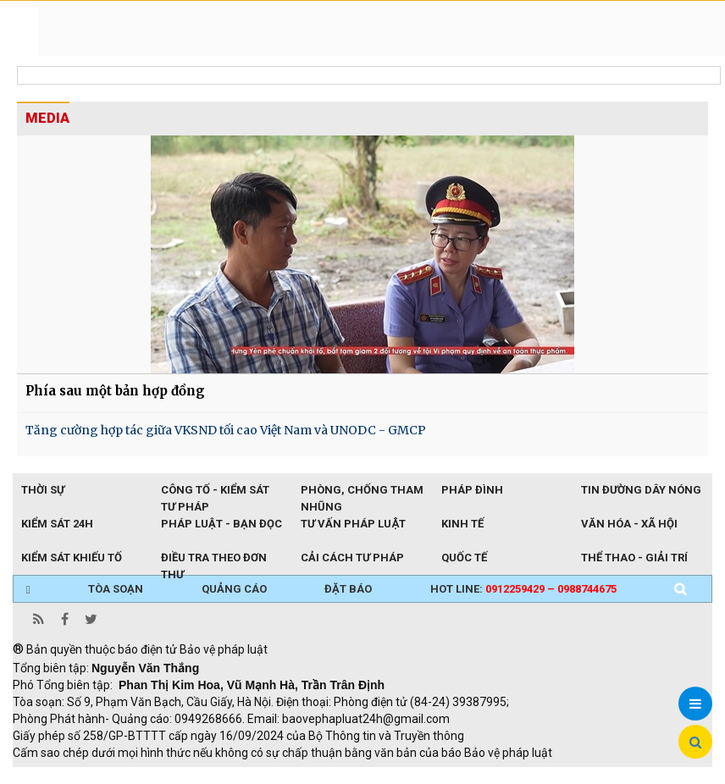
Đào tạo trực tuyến (432, 775)
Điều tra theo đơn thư (214, 558)
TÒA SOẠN (115, 588)
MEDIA (47, 118)
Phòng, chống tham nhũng (362, 491)
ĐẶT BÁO (348, 588)
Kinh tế (462, 523)
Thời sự (42, 489)
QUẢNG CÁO (234, 588)
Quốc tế (464, 557)
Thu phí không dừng (314, 775)
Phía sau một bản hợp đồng (115, 391)
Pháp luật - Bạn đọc (221, 523)
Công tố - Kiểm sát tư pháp (215, 491)
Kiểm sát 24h (57, 523)
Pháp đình (472, 489)
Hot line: (523, 588)
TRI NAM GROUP (63, 775)
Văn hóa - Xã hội (629, 523)
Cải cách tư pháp (352, 557)
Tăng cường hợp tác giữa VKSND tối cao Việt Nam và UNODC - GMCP (225, 430)
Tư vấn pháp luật (353, 523)
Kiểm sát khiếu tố (71, 557)
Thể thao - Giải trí (634, 557)
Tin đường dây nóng (641, 489)
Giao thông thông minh (184, 775)
